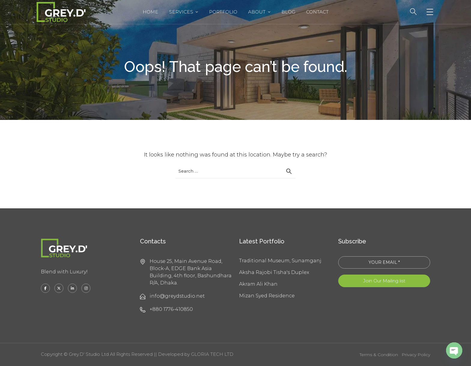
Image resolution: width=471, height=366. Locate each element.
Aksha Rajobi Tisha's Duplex (274, 272)
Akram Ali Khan (258, 284)
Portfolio (223, 12)
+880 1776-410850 (171, 309)
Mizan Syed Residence (267, 296)
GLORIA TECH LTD (212, 354)
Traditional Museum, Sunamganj (280, 260)
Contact (317, 12)
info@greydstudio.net (177, 296)
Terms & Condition (379, 354)
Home (150, 12)
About (257, 12)
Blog (288, 12)
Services (181, 12)
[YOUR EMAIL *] (384, 262)
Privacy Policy (416, 354)
